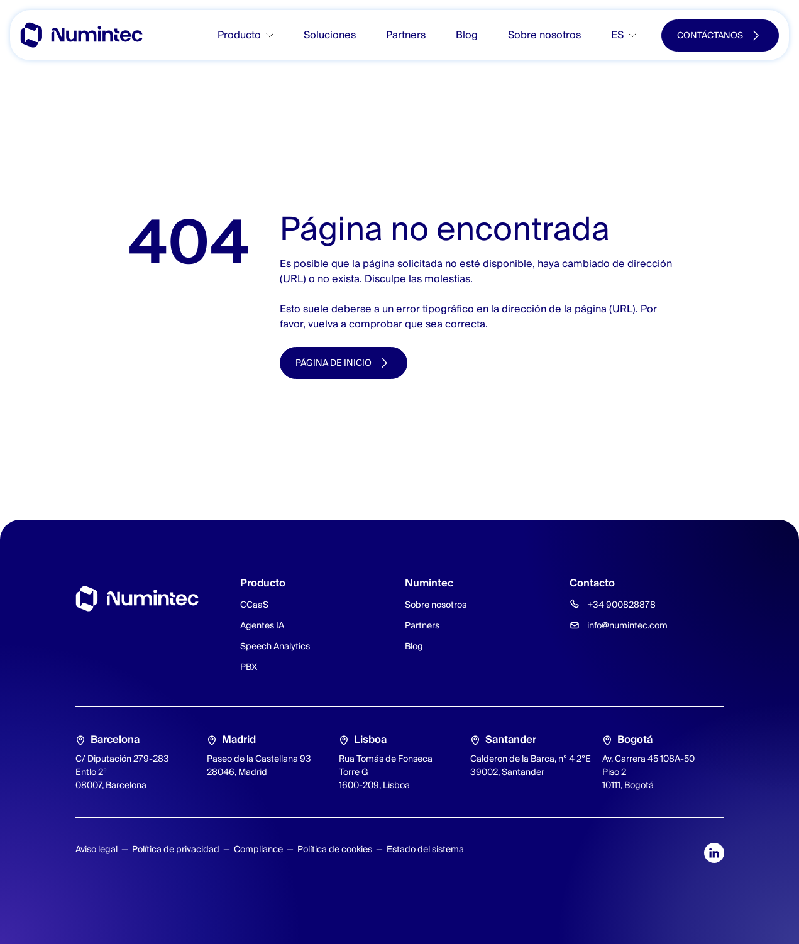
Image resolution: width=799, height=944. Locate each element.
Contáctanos (710, 35)
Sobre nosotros (544, 34)
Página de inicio (333, 362)
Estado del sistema (425, 849)
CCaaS (254, 604)
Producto (239, 34)
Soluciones (330, 34)
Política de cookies (334, 849)
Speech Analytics (275, 646)
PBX (248, 666)
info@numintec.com (627, 625)
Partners (406, 34)
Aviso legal (96, 849)
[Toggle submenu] (275, 35)
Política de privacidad (175, 849)
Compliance (258, 849)
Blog (467, 34)
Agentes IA (262, 625)
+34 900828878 (621, 604)
